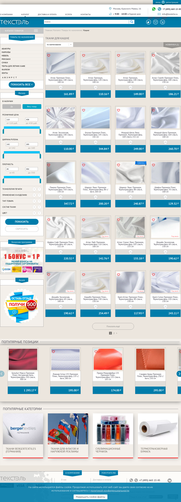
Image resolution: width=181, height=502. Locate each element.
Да (12, 106)
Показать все (22, 84)
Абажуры (6, 48)
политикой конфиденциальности (109, 490)
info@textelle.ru (170, 14)
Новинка (141, 163)
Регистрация (172, 2)
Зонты (5, 73)
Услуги (68, 14)
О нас (64, 479)
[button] (180, 374)
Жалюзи (6, 69)
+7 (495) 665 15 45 (172, 9)
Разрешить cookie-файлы (90, 497)
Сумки (5, 62)
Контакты (86, 14)
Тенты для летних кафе (13, 66)
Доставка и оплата (47, 14)
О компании (6, 14)
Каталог (25, 14)
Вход (158, 2)
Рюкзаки (6, 59)
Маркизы (6, 52)
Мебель (5, 55)
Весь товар (32, 106)
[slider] (3, 132)
